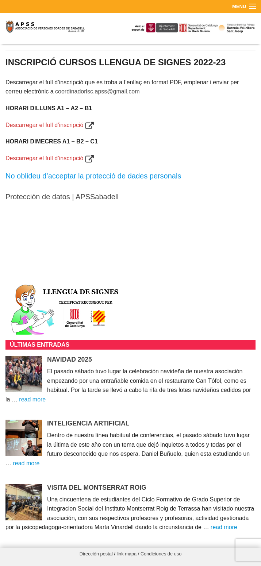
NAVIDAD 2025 (69, 359)
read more (32, 399)
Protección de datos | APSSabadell (62, 197)
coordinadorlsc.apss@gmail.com (97, 91)
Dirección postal (96, 554)
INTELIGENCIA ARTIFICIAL (88, 423)
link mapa (126, 554)
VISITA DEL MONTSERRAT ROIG (96, 487)
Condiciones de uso (161, 554)
